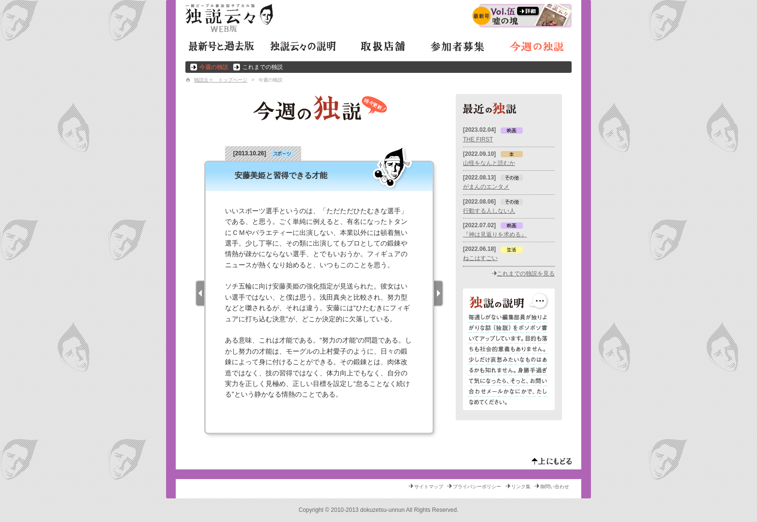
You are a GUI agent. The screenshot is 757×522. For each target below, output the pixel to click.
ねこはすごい (480, 258)
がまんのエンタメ (486, 186)
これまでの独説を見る (526, 273)
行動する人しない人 (489, 210)
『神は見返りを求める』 (495, 234)
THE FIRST (478, 139)
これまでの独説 (262, 67)
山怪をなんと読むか (489, 163)
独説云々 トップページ (220, 79)
